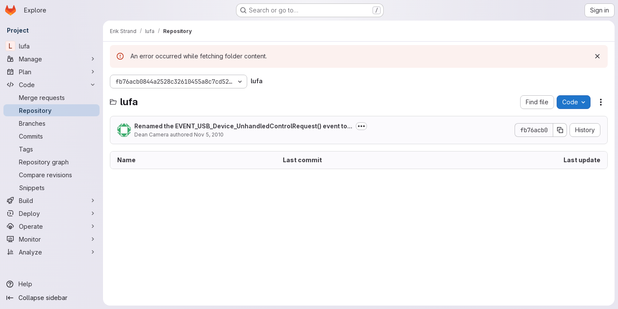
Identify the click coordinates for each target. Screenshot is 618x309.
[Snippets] (51, 188)
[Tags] (51, 149)
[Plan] (51, 72)
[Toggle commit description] (361, 126)
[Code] (51, 85)
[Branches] (51, 123)
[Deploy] (51, 213)
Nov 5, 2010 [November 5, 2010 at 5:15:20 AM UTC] (209, 134)
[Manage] (51, 59)
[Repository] (51, 110)
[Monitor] (51, 239)
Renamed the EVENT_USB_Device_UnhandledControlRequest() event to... (243, 126)
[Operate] (51, 226)
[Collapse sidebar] (51, 298)
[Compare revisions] (51, 175)
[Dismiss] (597, 56)
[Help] (51, 284)
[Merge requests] (51, 97)
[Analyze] (51, 252)
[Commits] (51, 136)
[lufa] (51, 46)
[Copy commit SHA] (560, 130)
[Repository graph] (51, 162)
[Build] (51, 200)
